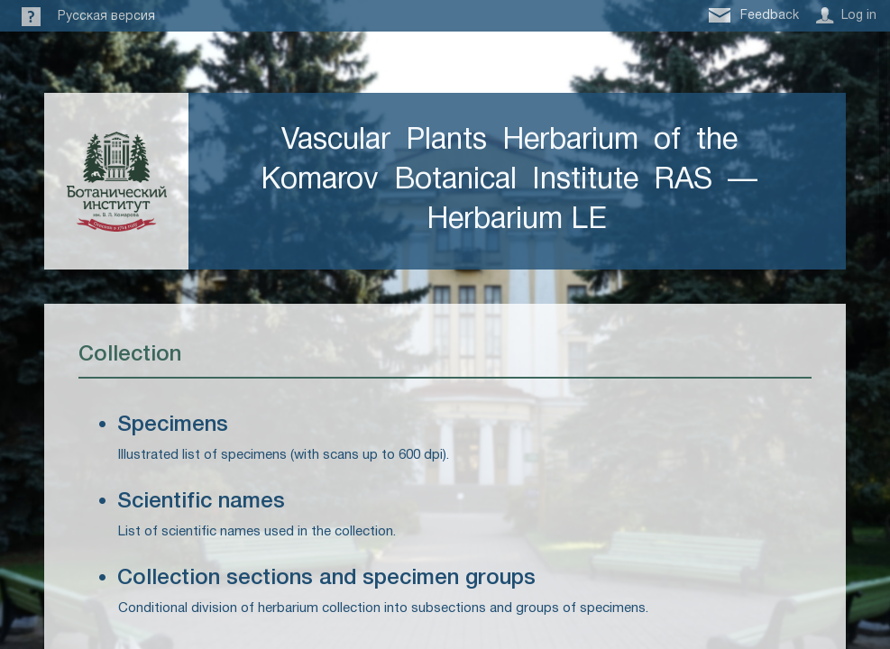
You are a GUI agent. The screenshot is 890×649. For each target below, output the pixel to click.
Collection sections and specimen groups (326, 579)
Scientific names (201, 502)
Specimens (172, 425)
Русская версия (106, 17)
